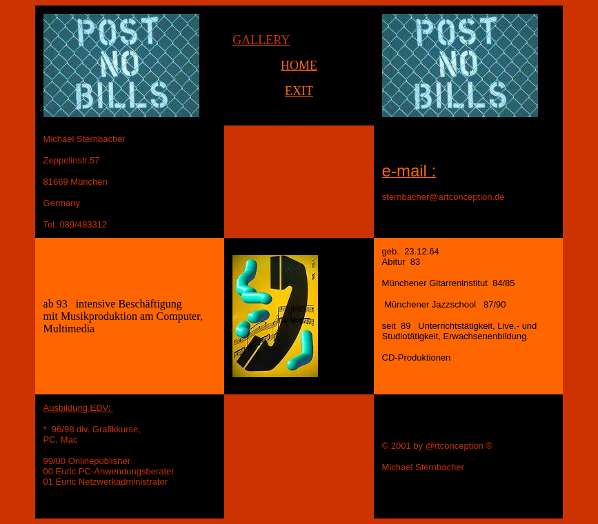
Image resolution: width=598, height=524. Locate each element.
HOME (299, 65)
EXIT (299, 91)
